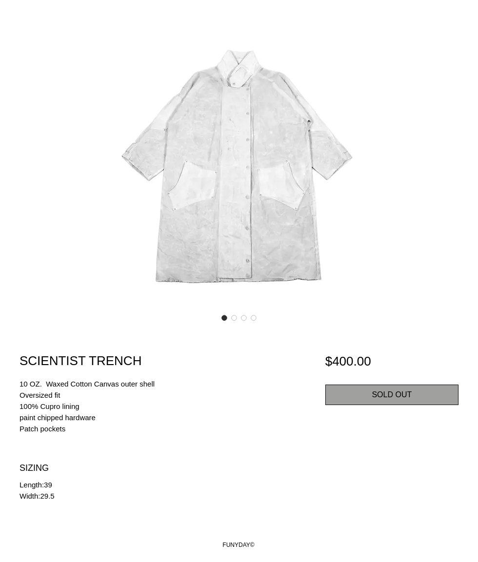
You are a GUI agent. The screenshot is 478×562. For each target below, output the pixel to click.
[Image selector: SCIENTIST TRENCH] (224, 318)
